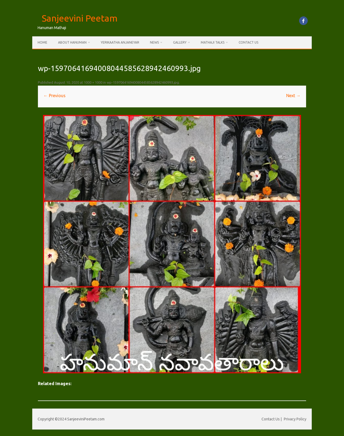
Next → (293, 95)
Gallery (180, 42)
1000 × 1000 (93, 82)
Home (42, 42)
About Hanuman (72, 42)
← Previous (55, 95)
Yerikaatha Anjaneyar (120, 42)
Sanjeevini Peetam (79, 18)
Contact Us (248, 42)
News (154, 42)
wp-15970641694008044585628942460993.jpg (143, 82)
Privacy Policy (295, 419)
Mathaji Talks (212, 42)
